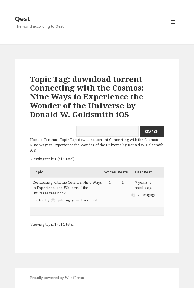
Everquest (89, 200)
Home (35, 139)
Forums (50, 139)
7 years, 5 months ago (143, 185)
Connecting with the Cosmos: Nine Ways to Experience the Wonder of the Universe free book (67, 188)
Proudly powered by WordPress (57, 277)
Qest (22, 18)
